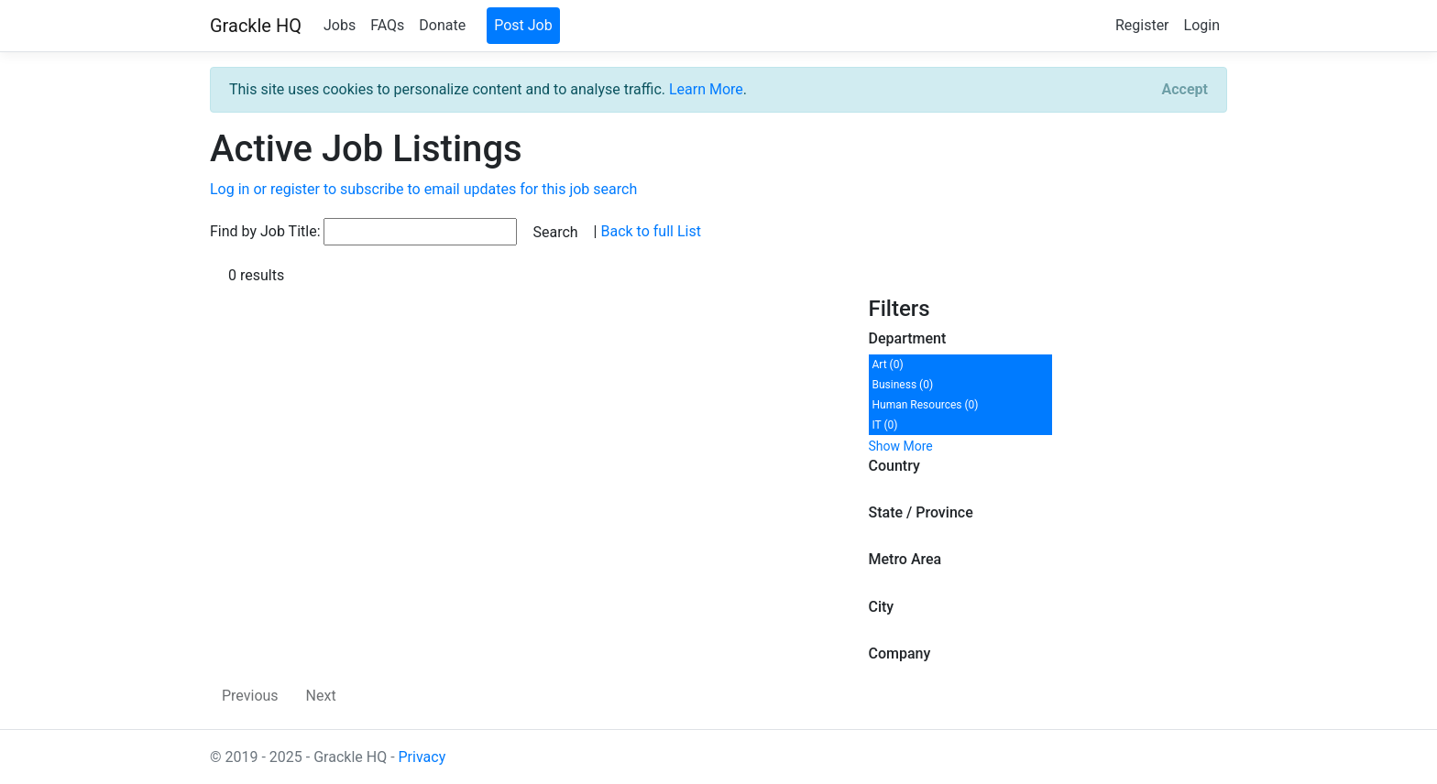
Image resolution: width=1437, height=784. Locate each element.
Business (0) (903, 384)
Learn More (706, 89)
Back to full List (650, 231)
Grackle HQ (256, 26)
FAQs (387, 25)
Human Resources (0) (925, 404)
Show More (901, 446)
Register (1142, 25)
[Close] (1185, 90)
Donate (442, 25)
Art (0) (888, 364)
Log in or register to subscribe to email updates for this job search (423, 189)
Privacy (422, 757)
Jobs (340, 25)
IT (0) (885, 425)
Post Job (523, 25)
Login (1202, 25)
